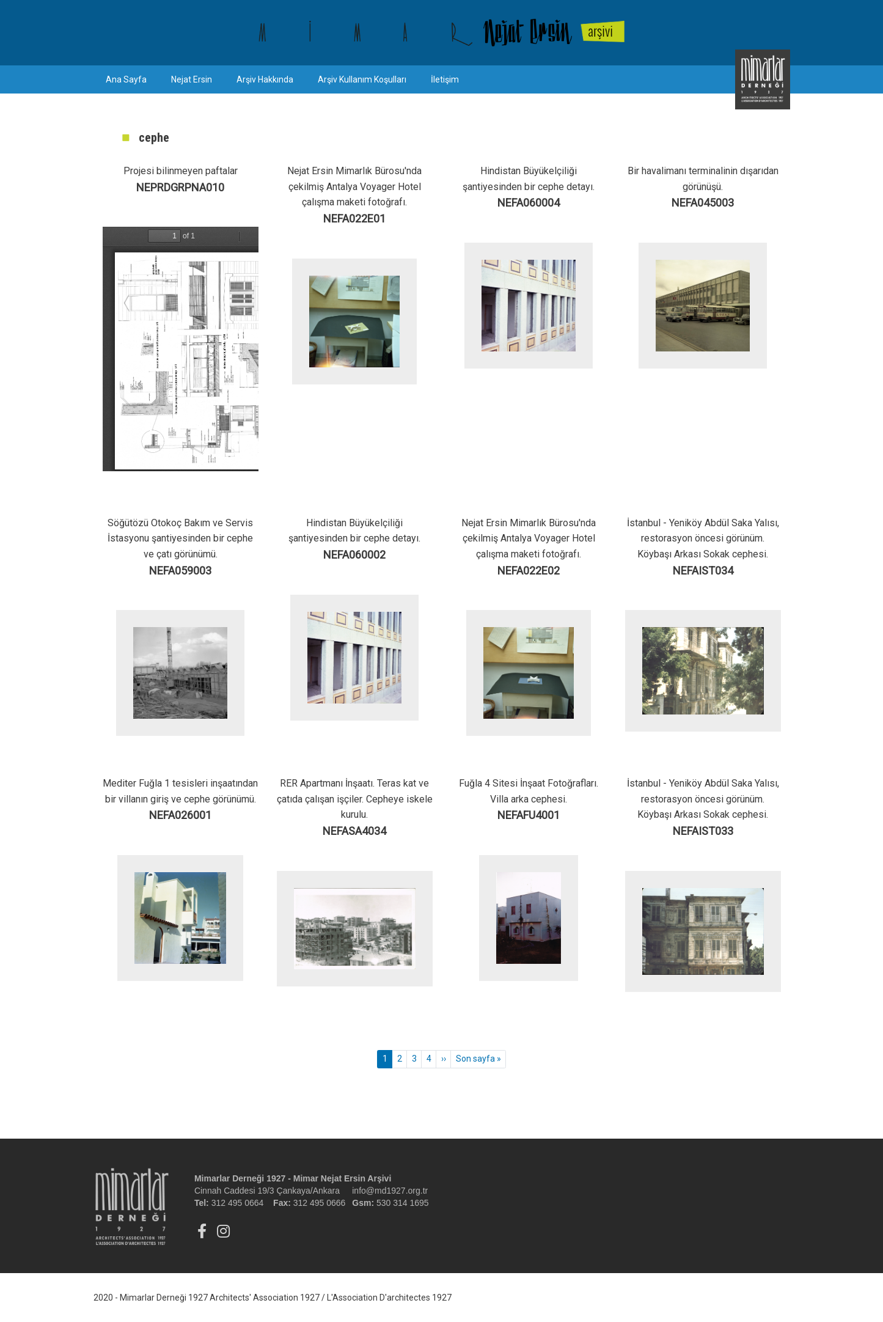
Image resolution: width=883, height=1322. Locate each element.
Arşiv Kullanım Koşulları (362, 79)
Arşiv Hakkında (264, 79)
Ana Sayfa (126, 79)
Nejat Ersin (191, 79)
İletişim (445, 79)
